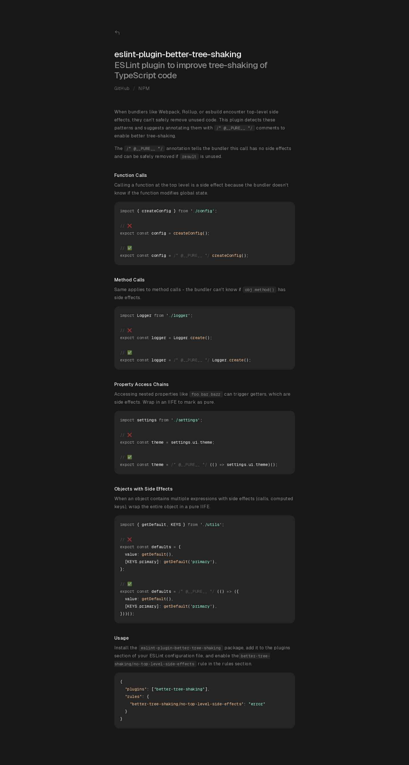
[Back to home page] (117, 33)
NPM (144, 89)
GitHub (122, 89)
